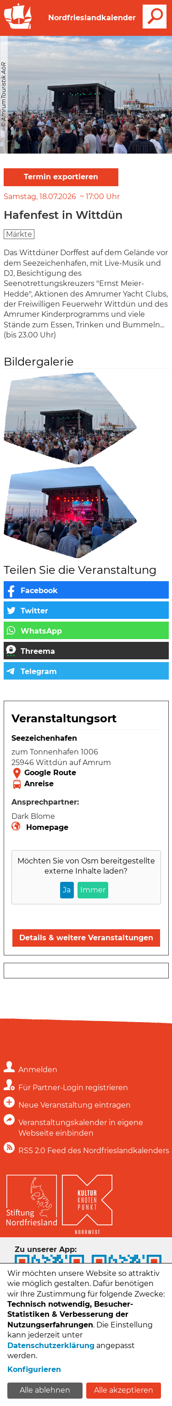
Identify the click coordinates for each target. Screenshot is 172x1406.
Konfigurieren (34, 1369)
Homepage (47, 827)
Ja (67, 890)
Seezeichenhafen (44, 738)
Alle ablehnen (45, 1390)
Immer (92, 890)
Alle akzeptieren (123, 1390)
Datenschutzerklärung (50, 1345)
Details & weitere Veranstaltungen (86, 937)
